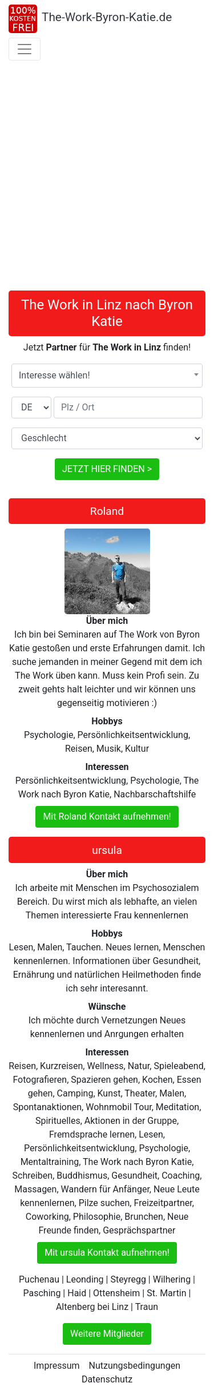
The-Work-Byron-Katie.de (107, 17)
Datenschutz (107, 1379)
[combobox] (107, 376)
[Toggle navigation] (25, 49)
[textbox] (107, 375)
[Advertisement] (107, 178)
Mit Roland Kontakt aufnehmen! (107, 816)
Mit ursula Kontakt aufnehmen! (107, 1252)
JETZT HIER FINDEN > (107, 468)
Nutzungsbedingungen (134, 1365)
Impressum (57, 1365)
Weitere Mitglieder (107, 1333)
